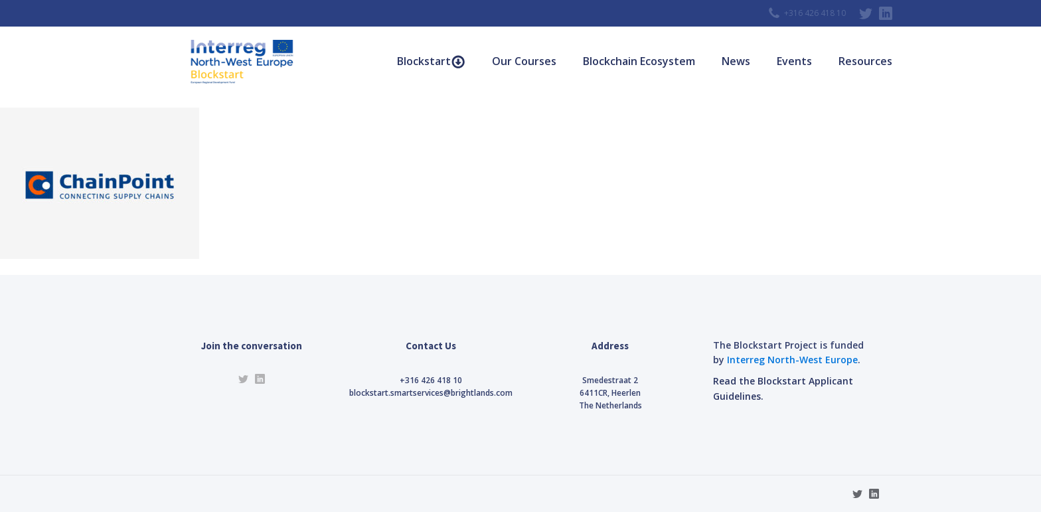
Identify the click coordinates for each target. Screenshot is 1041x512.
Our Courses (524, 61)
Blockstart (431, 61)
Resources (865, 61)
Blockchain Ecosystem (639, 61)
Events (794, 61)
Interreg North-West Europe (792, 359)
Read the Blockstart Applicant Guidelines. (783, 388)
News (736, 61)
